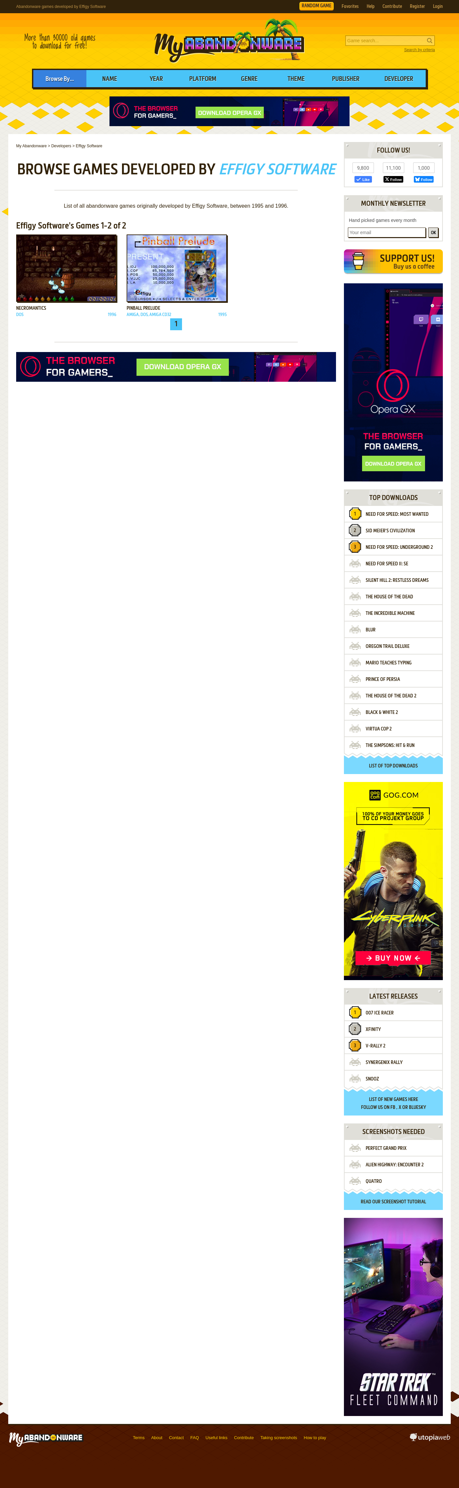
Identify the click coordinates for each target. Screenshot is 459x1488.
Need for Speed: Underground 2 (399, 547)
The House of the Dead (389, 597)
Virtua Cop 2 (379, 729)
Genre (249, 79)
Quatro (374, 1181)
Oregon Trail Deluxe (388, 646)
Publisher (345, 79)
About (156, 1437)
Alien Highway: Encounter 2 (395, 1165)
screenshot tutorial (404, 1202)
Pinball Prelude (143, 308)
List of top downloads (393, 766)
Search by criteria (419, 50)
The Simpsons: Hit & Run (390, 745)
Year (156, 79)
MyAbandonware (229, 41)
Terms (138, 1437)
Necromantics (31, 308)
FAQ (194, 1437)
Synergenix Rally (384, 1062)
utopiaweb (430, 1439)
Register (417, 6)
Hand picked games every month (382, 220)
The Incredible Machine (390, 613)
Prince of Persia (383, 679)
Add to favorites (22, 296)
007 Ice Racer (380, 1013)
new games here (401, 1099)
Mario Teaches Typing (389, 663)
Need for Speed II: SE (387, 564)
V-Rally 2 (375, 1046)
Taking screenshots (278, 1437)
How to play (315, 1437)
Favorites (350, 6)
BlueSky (417, 1107)
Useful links (216, 1437)
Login (438, 6)
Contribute (392, 6)
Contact (176, 1437)
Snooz (372, 1079)
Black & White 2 (382, 712)
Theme (296, 79)
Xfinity (373, 1029)
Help (371, 6)
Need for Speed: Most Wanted (397, 514)
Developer (398, 79)
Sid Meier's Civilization (390, 531)
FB (392, 1107)
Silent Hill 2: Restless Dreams (397, 580)
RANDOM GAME (316, 6)
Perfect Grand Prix (386, 1148)
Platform (202, 79)
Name (109, 79)
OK (433, 233)
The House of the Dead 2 (391, 696)
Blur (371, 630)
